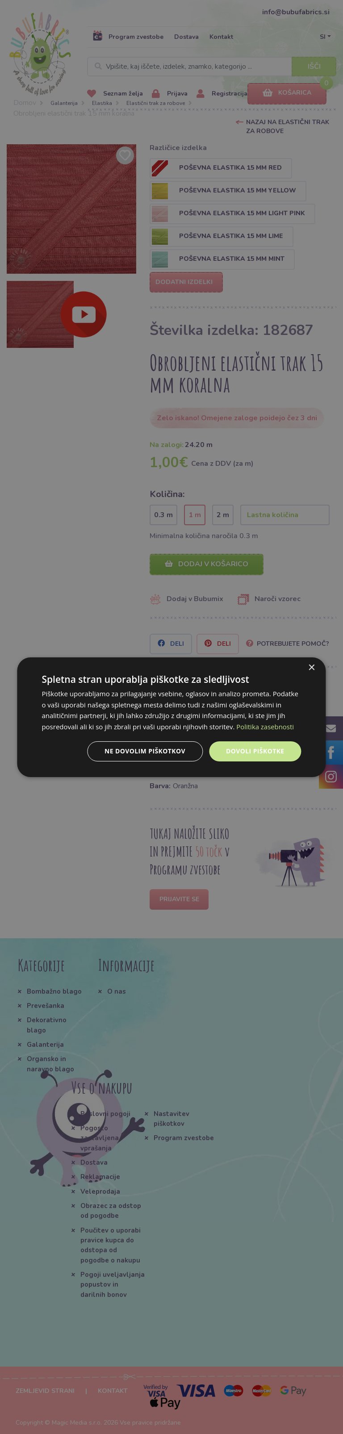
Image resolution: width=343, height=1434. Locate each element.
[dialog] (171, 717)
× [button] (311, 667)
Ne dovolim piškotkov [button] (145, 751)
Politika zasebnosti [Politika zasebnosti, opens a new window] (265, 726)
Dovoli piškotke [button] (255, 751)
